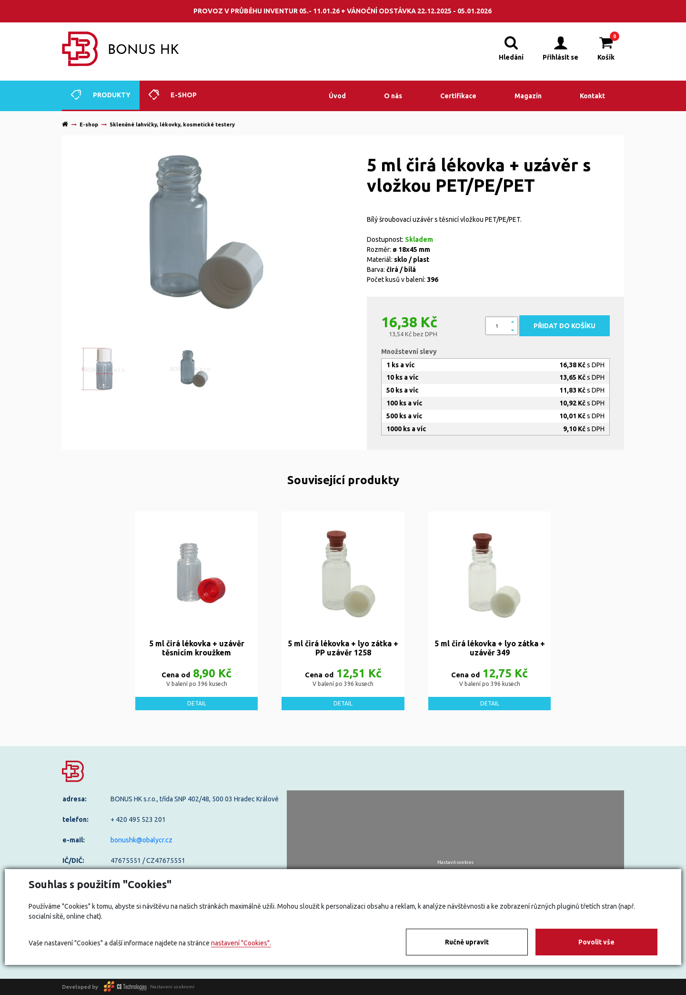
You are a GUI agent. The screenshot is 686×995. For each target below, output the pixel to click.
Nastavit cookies (455, 862)
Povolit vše (596, 942)
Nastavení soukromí (172, 986)
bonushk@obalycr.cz (141, 840)
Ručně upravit (467, 942)
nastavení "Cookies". (241, 943)
